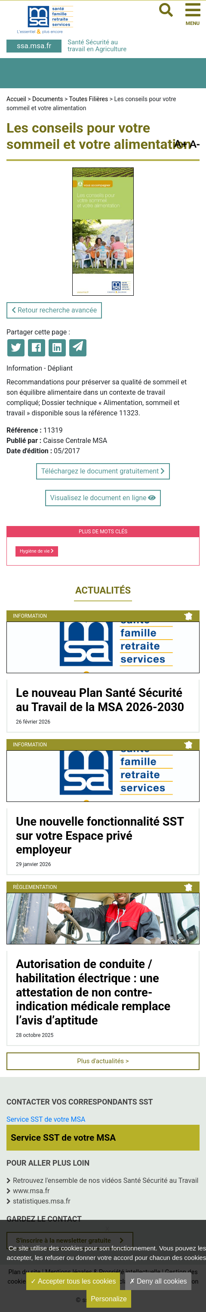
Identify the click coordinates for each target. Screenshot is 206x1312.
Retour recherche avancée (54, 310)
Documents (47, 99)
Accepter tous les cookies (73, 1281)
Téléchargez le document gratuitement (103, 471)
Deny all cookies (158, 1281)
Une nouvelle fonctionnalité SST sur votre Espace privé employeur (100, 836)
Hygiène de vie (37, 551)
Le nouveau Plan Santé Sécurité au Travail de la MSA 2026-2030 (100, 700)
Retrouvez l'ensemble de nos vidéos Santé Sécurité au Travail (106, 1180)
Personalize (109, 1299)
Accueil (16, 99)
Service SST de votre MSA (45, 1119)
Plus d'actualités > (103, 1061)
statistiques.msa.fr (42, 1201)
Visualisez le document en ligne (103, 498)
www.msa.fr (31, 1191)
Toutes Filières (88, 99)
